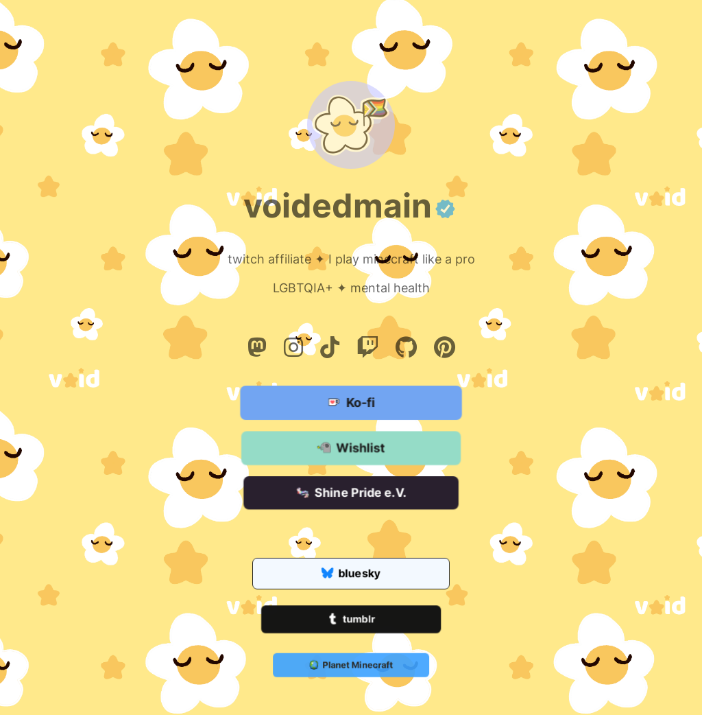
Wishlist (351, 448)
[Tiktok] (329, 347)
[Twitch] (367, 347)
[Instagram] (293, 347)
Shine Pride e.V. (351, 493)
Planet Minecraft (351, 665)
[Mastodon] (257, 347)
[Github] (406, 347)
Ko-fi (351, 403)
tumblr (351, 620)
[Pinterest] (444, 347)
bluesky (351, 574)
